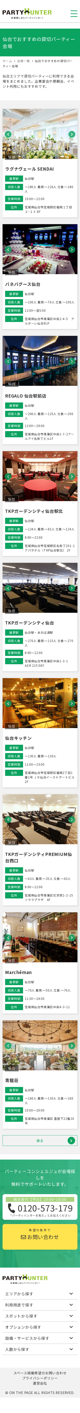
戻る (55, 1140)
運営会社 (40, 1383)
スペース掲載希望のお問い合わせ (40, 1372)
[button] (8, 134)
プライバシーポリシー (40, 1378)
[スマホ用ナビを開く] (74, 13)
